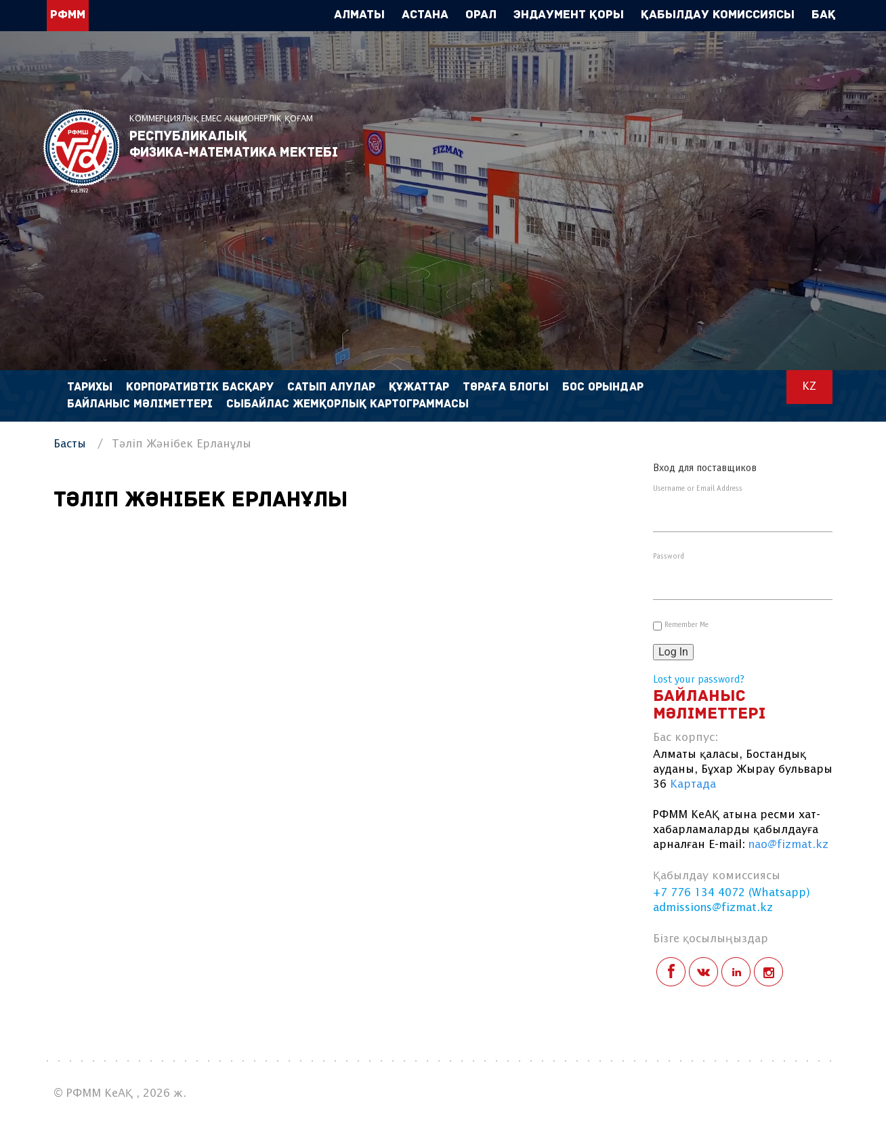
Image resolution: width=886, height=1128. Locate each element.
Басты (70, 444)
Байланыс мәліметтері (140, 404)
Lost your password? (698, 680)
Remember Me (686, 625)
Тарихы (89, 387)
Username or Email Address (697, 488)
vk (703, 971)
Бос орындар (603, 387)
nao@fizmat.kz (788, 845)
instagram (768, 971)
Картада (693, 785)
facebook (670, 971)
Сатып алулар (331, 387)
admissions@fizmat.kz (713, 908)
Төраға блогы (506, 387)
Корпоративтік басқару (200, 387)
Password (668, 556)
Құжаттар (419, 387)
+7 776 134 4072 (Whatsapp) (731, 893)
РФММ (81, 151)
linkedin (736, 971)
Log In (673, 651)
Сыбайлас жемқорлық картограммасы (347, 404)
